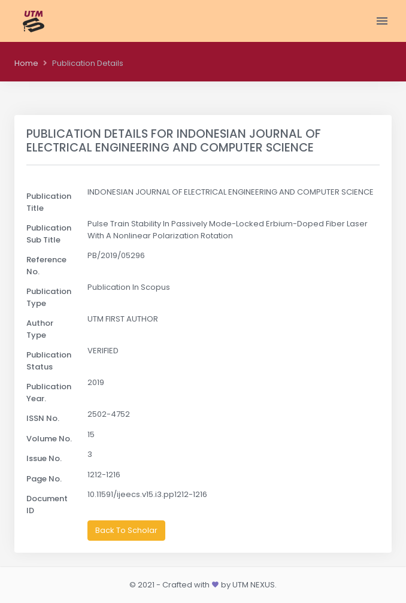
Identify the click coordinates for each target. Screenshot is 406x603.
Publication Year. (48, 392)
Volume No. (49, 438)
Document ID (47, 504)
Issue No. (44, 458)
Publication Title (48, 202)
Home (26, 63)
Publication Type (48, 297)
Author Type (39, 329)
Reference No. (46, 265)
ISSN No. (42, 418)
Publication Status (48, 360)
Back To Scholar (126, 530)
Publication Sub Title (48, 234)
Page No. (44, 478)
